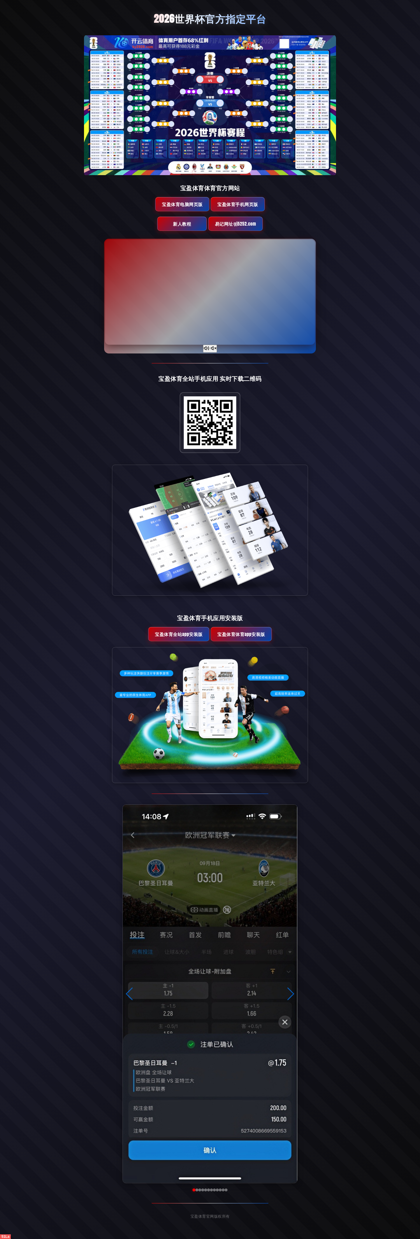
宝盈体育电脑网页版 (182, 204)
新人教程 (182, 223)
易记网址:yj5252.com (235, 223)
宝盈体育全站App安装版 (178, 634)
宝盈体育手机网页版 (237, 204)
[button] (130, 993)
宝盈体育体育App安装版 (241, 634)
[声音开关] (210, 349)
